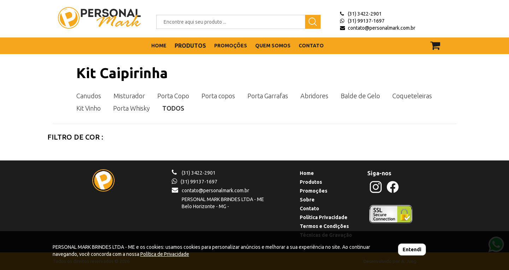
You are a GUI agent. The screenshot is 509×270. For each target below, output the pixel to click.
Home (307, 173)
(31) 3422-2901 (365, 14)
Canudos (88, 95)
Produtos (311, 182)
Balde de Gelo (360, 95)
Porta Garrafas (267, 95)
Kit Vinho (88, 108)
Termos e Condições (324, 226)
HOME (158, 45)
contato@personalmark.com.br (381, 28)
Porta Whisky (131, 108)
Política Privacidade (323, 217)
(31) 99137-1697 (366, 21)
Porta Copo (173, 95)
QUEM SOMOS (273, 45)
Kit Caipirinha (122, 73)
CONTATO (311, 45)
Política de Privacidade (164, 254)
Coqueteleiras (412, 95)
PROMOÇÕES (230, 45)
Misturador (129, 95)
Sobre (307, 199)
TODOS (173, 108)
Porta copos (218, 95)
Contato (309, 208)
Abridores (314, 95)
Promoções (313, 191)
